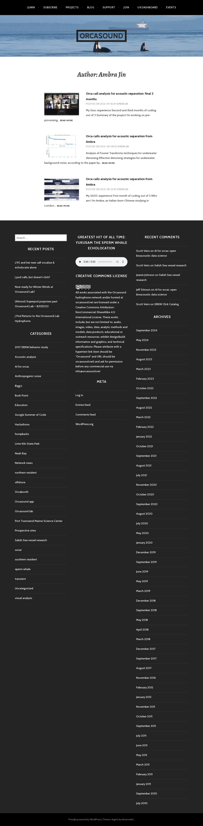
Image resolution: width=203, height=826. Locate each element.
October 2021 (144, 446)
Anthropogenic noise (28, 376)
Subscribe (50, 7)
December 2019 (146, 552)
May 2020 (142, 533)
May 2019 (142, 581)
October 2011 (144, 716)
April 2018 (142, 629)
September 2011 (146, 726)
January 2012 (143, 697)
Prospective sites (25, 530)
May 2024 (142, 340)
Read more (66, 120)
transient (20, 578)
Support (109, 7)
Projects (72, 7)
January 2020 (144, 542)
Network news (24, 463)
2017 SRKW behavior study (31, 347)
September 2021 (146, 455)
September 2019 (146, 562)
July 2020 (142, 523)
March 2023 (143, 369)
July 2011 (141, 735)
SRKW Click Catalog (166, 304)
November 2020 (146, 484)
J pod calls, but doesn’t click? (32, 277)
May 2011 (141, 755)
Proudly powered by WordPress (85, 819)
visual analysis (23, 598)
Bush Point (21, 395)
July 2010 (142, 803)
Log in (79, 395)
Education (21, 405)
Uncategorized (24, 588)
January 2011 (143, 784)
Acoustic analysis (25, 357)
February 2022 (145, 427)
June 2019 (142, 571)
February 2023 (145, 378)
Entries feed (83, 405)
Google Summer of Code (30, 414)
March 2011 (142, 764)
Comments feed (86, 414)
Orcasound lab (24, 511)
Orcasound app (24, 501)
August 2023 (144, 359)
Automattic (128, 819)
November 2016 (146, 677)
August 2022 (144, 407)
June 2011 (141, 745)
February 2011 (144, 774)
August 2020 (144, 513)
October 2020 (145, 494)
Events (171, 7)
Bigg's (18, 385)
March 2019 (143, 591)
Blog (90, 7)
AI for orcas (22, 366)
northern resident (26, 472)
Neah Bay (21, 453)
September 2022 (146, 398)
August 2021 (143, 465)
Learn (31, 7)
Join (126, 7)
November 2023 (146, 349)
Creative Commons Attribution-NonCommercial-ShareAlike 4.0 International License (95, 312)
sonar (18, 550)
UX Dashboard (148, 7)
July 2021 (141, 475)
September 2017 (146, 658)
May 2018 (142, 620)
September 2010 (146, 793)
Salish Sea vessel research (31, 540)
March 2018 (143, 639)
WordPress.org (84, 424)
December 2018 (146, 600)
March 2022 (143, 417)
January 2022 (144, 436)
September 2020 (147, 504)
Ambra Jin (122, 103)
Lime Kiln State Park (27, 443)
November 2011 (145, 706)
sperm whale (22, 569)
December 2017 (145, 648)
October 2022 (144, 388)
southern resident (26, 559)
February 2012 (144, 687)
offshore (20, 482)
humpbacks (22, 434)
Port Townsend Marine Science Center (38, 521)
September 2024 (146, 330)
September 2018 (146, 610)
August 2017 (143, 668)
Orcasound (101, 36)
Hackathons (22, 424)
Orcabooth (21, 491)
